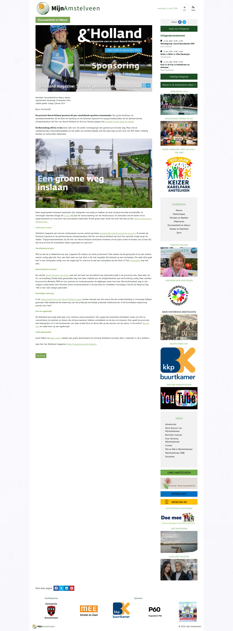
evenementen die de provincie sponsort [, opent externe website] (118, 233)
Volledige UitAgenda (179, 76)
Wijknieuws (179, 221)
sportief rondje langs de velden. (120, 121)
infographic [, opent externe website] (135, 260)
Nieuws (67, 97)
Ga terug (41, 355)
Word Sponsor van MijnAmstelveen (173, 429)
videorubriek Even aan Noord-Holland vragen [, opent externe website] (61, 299)
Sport (179, 232)
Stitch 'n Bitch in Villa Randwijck (175, 54)
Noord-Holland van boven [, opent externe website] (57, 275)
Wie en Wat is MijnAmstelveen (179, 449)
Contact (168, 445)
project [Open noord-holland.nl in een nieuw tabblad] (67, 215)
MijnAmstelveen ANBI (175, 453)
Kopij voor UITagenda (179, 28)
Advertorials (170, 424)
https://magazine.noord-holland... (82, 344)
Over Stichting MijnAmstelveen (172, 440)
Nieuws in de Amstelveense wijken (179, 84)
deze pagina (55, 338)
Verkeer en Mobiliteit (179, 229)
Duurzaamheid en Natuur (54, 97)
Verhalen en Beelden (179, 217)
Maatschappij (179, 214)
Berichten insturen (173, 435)
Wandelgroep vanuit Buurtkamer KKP (177, 43)
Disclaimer (170, 456)
